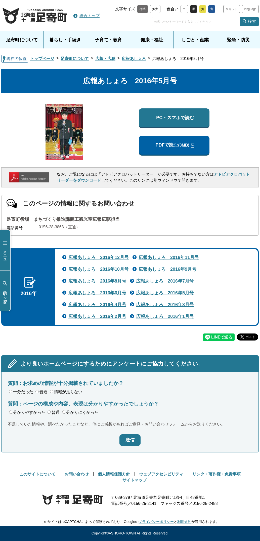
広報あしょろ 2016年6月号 (97, 292)
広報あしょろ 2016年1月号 (165, 316)
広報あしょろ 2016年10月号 (98, 269)
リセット (232, 9)
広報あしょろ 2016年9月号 (167, 269)
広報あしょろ (134, 58)
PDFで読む (172, 145)
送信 (130, 439)
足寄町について (22, 39)
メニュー (5, 250)
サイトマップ (134, 480)
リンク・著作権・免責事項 (216, 474)
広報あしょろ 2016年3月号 (165, 304)
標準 (143, 9)
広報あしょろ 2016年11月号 (169, 257)
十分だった (21, 392)
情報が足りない (66, 392)
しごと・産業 (195, 39)
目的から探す (5, 290)
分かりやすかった (27, 412)
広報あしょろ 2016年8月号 (97, 281)
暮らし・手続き (65, 39)
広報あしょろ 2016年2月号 (97, 316)
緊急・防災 (238, 39)
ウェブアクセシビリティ (161, 474)
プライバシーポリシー (156, 522)
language (250, 9)
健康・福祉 (152, 39)
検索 (252, 21)
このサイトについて (37, 474)
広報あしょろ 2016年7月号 (165, 281)
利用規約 (184, 522)
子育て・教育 (108, 39)
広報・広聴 (105, 58)
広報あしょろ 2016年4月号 (97, 304)
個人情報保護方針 (114, 474)
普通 (41, 392)
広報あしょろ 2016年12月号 (98, 257)
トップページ (42, 58)
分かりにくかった (80, 412)
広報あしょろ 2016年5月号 (165, 292)
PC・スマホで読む (175, 117)
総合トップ (89, 16)
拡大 (155, 9)
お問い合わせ (77, 474)
